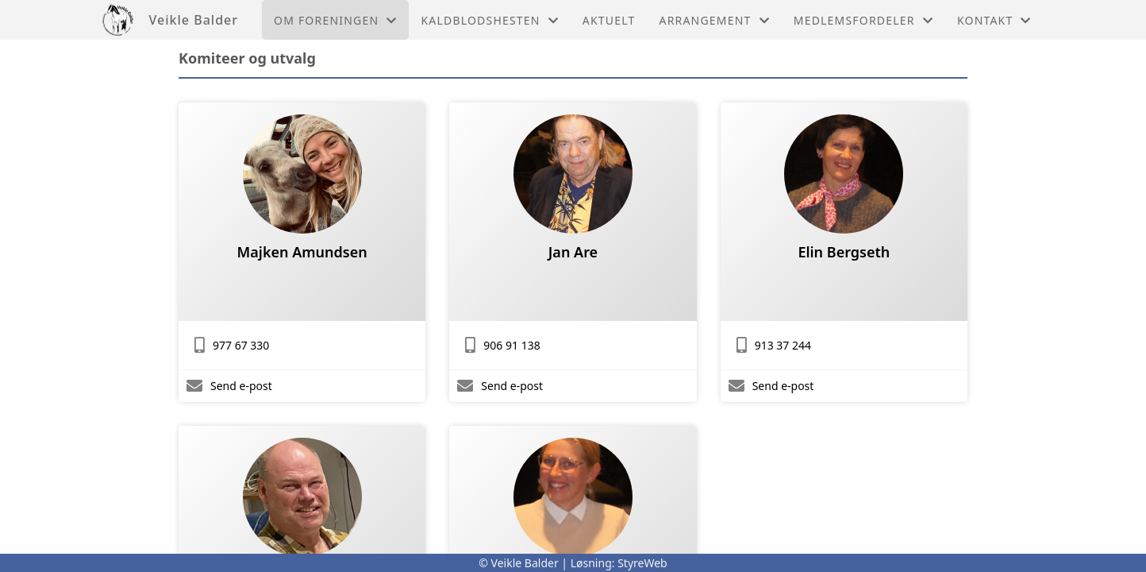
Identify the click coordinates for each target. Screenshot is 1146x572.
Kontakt (994, 20)
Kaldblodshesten (489, 20)
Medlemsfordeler (863, 20)
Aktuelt (609, 20)
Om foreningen (335, 20)
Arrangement (715, 20)
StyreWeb (642, 562)
